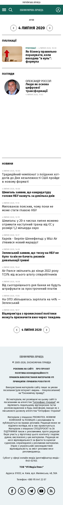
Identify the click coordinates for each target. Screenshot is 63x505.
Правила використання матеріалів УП (31, 377)
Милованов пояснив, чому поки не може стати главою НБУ (27, 208)
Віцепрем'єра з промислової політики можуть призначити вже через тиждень (31, 315)
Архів (31, 20)
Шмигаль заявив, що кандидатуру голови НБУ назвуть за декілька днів (28, 194)
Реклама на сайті (23, 369)
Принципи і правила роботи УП (31, 381)
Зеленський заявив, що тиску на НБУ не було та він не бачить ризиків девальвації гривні (30, 256)
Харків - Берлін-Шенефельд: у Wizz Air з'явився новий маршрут (29, 240)
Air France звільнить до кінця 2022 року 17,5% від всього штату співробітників (30, 272)
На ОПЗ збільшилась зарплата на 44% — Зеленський (31, 301)
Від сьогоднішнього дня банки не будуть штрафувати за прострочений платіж (31, 287)
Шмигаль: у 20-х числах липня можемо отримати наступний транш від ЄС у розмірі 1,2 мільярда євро (30, 224)
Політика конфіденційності (31, 373)
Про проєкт (43, 369)
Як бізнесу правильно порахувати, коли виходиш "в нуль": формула (41, 56)
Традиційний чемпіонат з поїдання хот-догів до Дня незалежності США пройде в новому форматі (31, 178)
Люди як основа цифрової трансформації (37, 87)
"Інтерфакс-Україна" (44, 402)
